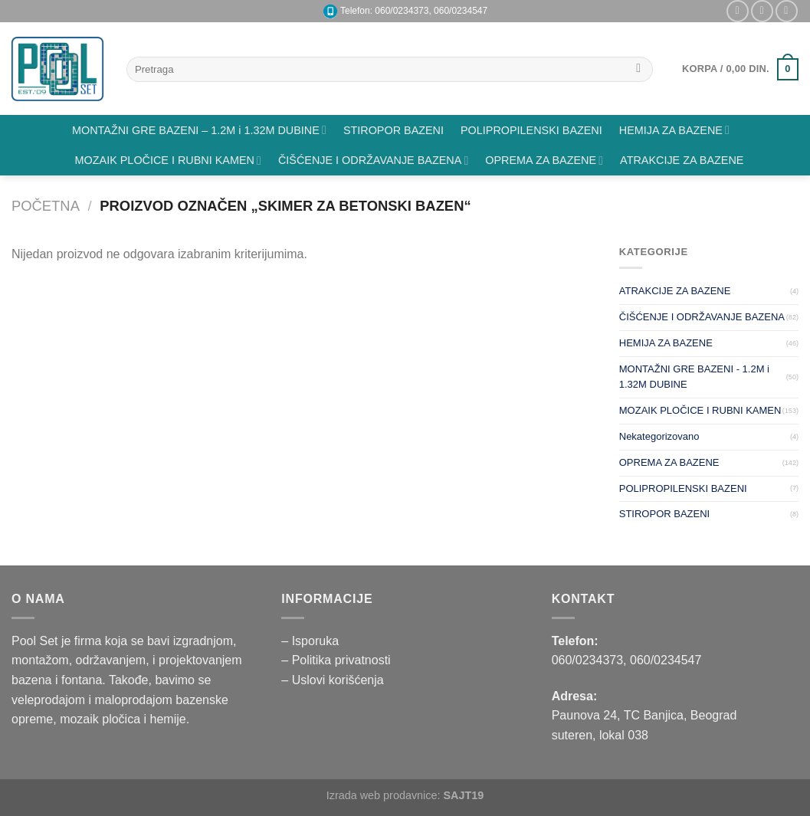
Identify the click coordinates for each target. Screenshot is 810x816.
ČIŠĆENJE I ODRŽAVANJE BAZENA (373, 160)
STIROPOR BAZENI (393, 130)
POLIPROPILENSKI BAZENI (531, 130)
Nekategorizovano (659, 436)
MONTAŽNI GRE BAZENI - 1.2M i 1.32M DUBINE (694, 377)
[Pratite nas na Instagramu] (737, 11)
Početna (45, 206)
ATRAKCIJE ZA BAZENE (681, 160)
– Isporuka (310, 640)
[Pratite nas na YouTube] (787, 11)
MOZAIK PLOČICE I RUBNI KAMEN (168, 160)
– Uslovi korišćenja (332, 680)
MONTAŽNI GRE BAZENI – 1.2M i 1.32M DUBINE (199, 130)
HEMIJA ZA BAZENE (674, 130)
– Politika (307, 660)
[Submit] (638, 70)
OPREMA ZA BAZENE (544, 160)
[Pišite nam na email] (762, 11)
